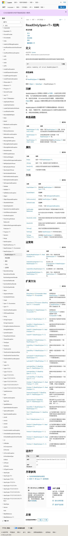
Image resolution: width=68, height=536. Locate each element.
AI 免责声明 (4, 532)
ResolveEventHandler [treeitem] (9, 274)
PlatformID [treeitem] (6, 222)
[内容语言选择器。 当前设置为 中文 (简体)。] (6, 528)
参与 (24, 532)
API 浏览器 (40, 19)
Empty (28, 159)
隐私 (29, 532)
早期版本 (12, 532)
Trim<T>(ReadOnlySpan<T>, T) (35, 419)
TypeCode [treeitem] (6, 401)
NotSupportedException (53, 196)
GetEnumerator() (31, 199)
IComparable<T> (54, 315)
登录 (64, 2)
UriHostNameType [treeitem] (8, 456)
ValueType (39, 84)
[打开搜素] (61, 2)
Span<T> (41, 189)
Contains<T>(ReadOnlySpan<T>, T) (36, 319)
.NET (33, 19)
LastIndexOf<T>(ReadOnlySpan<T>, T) (37, 361)
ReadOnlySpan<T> (33, 79)
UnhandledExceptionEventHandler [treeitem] (13, 437)
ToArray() (29, 228)
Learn (27, 19)
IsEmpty (29, 163)
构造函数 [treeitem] (7, 258)
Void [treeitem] (5, 510)
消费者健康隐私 (37, 532)
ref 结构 (50, 93)
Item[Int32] (30, 166)
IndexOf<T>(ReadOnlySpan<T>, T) (36, 335)
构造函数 (29, 38)
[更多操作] (65, 19)
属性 (28, 40)
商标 (54, 532)
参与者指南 (32, 501)
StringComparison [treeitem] (8, 323)
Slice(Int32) (30, 223)
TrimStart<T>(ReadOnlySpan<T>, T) (36, 444)
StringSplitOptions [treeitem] (9, 329)
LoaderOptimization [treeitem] (9, 105)
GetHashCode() (31, 202)
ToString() (29, 232)
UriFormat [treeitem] (6, 450)
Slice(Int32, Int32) (31, 218)
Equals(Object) (30, 192)
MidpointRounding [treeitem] (9, 137)
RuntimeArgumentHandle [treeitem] (10, 277)
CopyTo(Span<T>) (31, 187)
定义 (28, 33)
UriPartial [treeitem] (6, 466)
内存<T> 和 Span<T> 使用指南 (39, 479)
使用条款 (48, 532)
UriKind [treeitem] (6, 459)
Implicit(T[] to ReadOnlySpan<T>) (36, 269)
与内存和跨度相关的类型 (37, 476)
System (34, 52)
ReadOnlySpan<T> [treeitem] (10, 254)
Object (31, 84)
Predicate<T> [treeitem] (7, 228)
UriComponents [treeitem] (8, 446)
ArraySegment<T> (51, 263)
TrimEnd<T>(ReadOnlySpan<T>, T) (36, 431)
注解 (28, 35)
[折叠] (22, 18)
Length (28, 170)
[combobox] (12, 22)
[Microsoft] (3, 2)
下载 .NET (62, 7)
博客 (18, 532)
